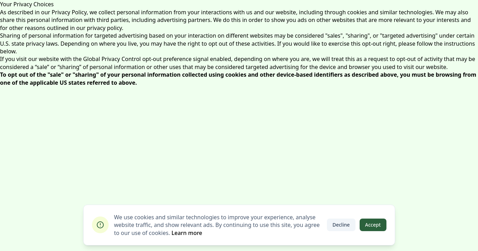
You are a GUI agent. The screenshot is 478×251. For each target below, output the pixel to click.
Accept (373, 224)
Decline (341, 224)
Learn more (186, 233)
